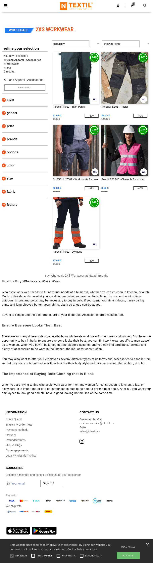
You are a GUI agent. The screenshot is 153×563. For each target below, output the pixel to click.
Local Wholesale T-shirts (21, 455)
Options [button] (12, 152)
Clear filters (24, 87)
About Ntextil (14, 419)
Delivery (11, 434)
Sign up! (48, 483)
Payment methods (17, 429)
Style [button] (10, 99)
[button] (118, 5)
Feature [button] (12, 204)
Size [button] (10, 178)
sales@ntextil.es (89, 431)
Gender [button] (12, 113)
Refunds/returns (16, 440)
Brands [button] (12, 139)
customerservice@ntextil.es (96, 423)
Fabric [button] (11, 191)
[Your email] (23, 483)
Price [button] (10, 126)
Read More (91, 549)
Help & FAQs (14, 445)
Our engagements (17, 450)
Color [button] (11, 165)
